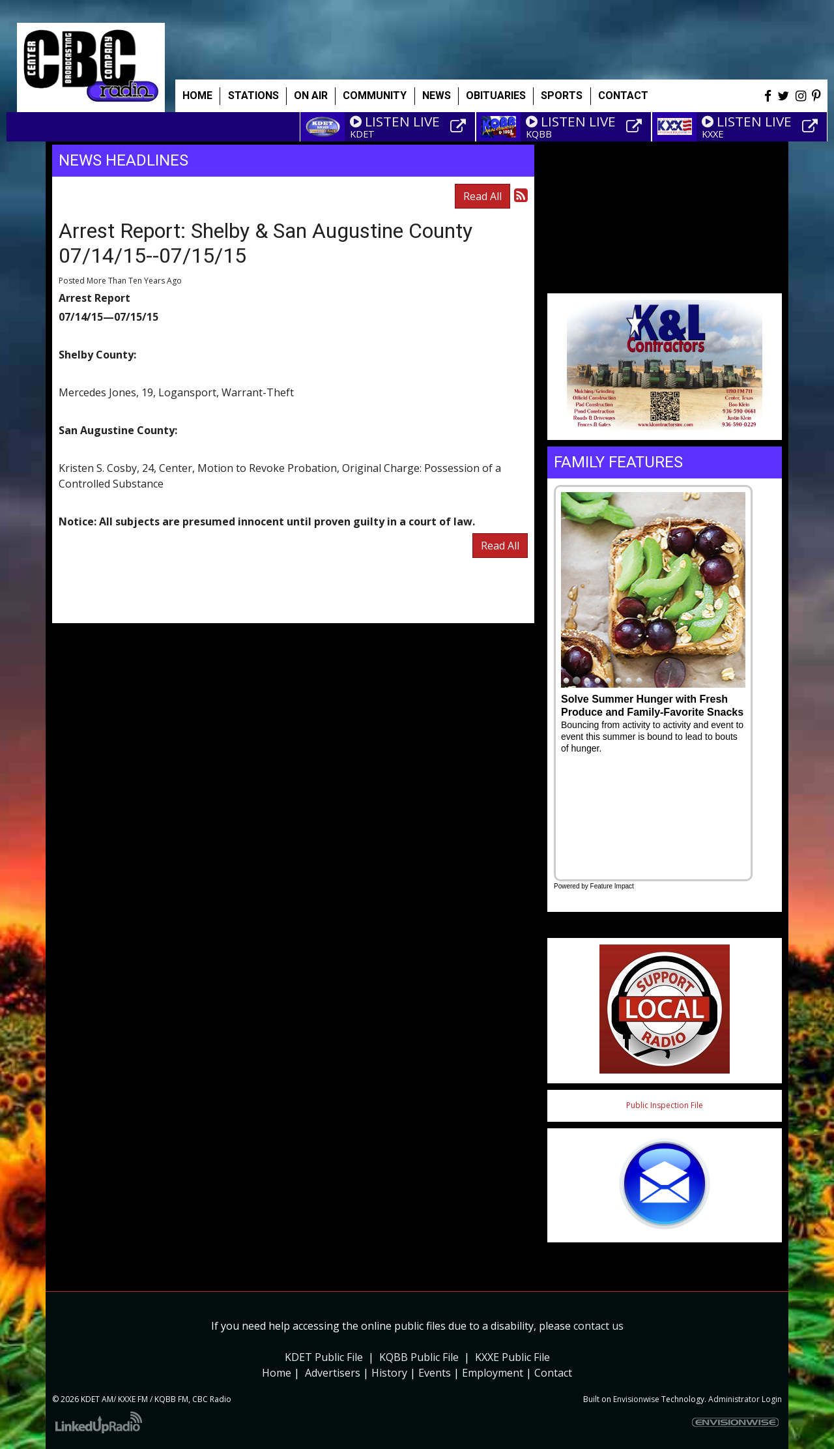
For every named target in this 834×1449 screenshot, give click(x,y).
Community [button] (375, 95)
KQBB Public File (419, 1357)
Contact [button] (623, 95)
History (389, 1373)
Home (197, 95)
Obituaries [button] (496, 95)
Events (434, 1373)
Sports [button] (561, 95)
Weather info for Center (664, 286)
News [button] (436, 95)
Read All (482, 196)
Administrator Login (745, 1399)
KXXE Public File (512, 1357)
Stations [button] (253, 95)
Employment (492, 1373)
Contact (553, 1373)
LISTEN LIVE (395, 121)
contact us (598, 1326)
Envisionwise (636, 1399)
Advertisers (332, 1373)
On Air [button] (311, 95)
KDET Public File (324, 1357)
